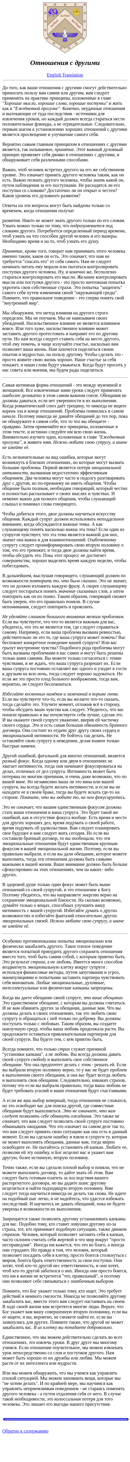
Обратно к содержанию (25, 1431)
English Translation (65, 74)
